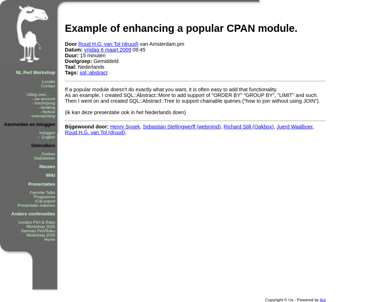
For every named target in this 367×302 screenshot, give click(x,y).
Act (323, 300)
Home (49, 239)
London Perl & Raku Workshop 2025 (36, 224)
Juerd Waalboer (295, 127)
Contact (48, 86)
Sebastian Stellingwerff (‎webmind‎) (182, 127)
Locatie (48, 81)
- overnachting (42, 116)
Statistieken (44, 158)
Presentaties (41, 184)
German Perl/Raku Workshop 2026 (38, 233)
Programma (44, 197)
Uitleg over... (41, 94)
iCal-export (45, 201)
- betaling (46, 107)
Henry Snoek (125, 127)
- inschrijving (43, 103)
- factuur (47, 111)
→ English (46, 137)
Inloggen (47, 133)
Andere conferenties (33, 213)
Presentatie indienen (36, 205)
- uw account (43, 99)
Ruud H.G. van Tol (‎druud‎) (108, 44)
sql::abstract (94, 73)
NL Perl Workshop (35, 72)
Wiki (50, 175)
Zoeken (48, 154)
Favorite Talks (42, 192)
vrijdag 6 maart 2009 (107, 50)
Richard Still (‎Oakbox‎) (249, 127)
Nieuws (47, 166)
